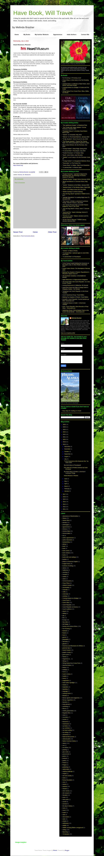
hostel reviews (66, 674)
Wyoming (65, 832)
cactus (64, 568)
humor (64, 678)
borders (64, 559)
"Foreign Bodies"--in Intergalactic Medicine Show (76, 161)
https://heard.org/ (18, 165)
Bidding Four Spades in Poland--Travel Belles (75, 297)
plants (64, 756)
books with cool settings (69, 557)
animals (64, 522)
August (66, 456)
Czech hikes (65, 602)
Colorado (65, 589)
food (63, 635)
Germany (65, 641)
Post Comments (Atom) (27, 236)
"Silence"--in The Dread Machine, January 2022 (75, 137)
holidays (64, 669)
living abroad (66, 704)
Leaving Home (66, 693)
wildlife (64, 825)
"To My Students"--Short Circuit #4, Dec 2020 (75, 139)
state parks (65, 799)
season (64, 784)
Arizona (20, 174)
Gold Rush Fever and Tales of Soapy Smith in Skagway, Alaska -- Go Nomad (75, 288)
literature (64, 702)
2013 (64, 504)
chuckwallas (65, 587)
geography (65, 639)
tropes (64, 812)
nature (64, 743)
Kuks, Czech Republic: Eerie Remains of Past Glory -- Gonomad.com (75, 307)
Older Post (52, 232)
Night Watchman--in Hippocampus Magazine (75, 279)
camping (64, 572)
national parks (66, 739)
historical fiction (66, 665)
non (63, 745)
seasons (64, 786)
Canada (64, 574)
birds (63, 546)
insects (64, 685)
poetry (64, 760)
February (67, 488)
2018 (64, 444)
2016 (64, 496)
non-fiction (65, 747)
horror (64, 671)
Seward (64, 788)
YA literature (65, 834)
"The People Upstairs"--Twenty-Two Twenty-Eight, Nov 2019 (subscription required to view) (75, 142)
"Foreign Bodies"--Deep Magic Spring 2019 (74, 148)
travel (64, 810)
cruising (64, 596)
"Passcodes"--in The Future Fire (71, 163)
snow (63, 797)
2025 (64, 427)
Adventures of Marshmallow (70, 516)
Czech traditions (67, 609)
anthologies (65, 524)
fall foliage (65, 624)
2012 (64, 506)
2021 (64, 437)
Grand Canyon (66, 650)
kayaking (64, 689)
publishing (65, 767)
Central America (66, 581)
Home (17, 34)
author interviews (67, 540)
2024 (64, 429)
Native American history (69, 741)
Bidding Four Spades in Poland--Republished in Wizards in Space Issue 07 (75, 272)
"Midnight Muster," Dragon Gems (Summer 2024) (76, 179)
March (66, 486)
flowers (64, 633)
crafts (64, 591)
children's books (67, 585)
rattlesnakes (65, 769)
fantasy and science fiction (69, 626)
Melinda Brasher (77, 318)
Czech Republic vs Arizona (70, 607)
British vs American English (70, 561)
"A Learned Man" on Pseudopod (71, 256)
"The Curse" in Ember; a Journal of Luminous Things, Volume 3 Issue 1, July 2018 (75, 201)
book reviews (66, 552)
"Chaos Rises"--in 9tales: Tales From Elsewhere (75, 165)
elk (63, 615)
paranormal (65, 754)
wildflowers (65, 823)
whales (64, 821)
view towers (65, 817)
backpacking (65, 542)
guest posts (65, 654)
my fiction (65, 726)
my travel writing (67, 730)
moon (64, 715)
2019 (64, 442)
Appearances (57, 34)
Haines (64, 656)
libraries (64, 695)
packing (64, 749)
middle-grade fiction (67, 710)
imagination (65, 680)
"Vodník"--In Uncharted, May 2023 (72, 134)
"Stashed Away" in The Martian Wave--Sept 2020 (76, 187)
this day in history (67, 806)
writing (64, 829)
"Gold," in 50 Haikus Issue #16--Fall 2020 (74, 189)
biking (64, 544)
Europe (64, 620)
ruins (63, 782)
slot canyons (65, 793)
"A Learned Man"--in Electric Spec (72, 167)
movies (64, 719)
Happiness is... (66, 659)
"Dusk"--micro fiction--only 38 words (72, 155)
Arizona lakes (66, 533)
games (64, 637)
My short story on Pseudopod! (72, 465)
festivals (64, 630)
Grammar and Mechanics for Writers (72, 646)
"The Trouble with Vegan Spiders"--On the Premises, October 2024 (74, 128)
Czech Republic (66, 604)
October (66, 451)
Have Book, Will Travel (43, 13)
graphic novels (66, 652)
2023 (64, 432)
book (63, 548)
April (65, 483)
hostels (64, 676)
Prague (64, 765)
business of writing (67, 566)
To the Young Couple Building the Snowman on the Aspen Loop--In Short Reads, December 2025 (75, 264)
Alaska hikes (66, 520)
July (65, 459)
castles (64, 576)
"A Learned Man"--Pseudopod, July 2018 (73, 150)
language (65, 691)
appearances (66, 527)
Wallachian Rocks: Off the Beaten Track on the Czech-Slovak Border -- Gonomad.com (75, 311)
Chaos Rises (66, 583)
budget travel (66, 563)
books (64, 555)
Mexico (64, 708)
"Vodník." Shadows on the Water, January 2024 (75, 185)
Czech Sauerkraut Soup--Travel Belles (73, 295)
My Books (26, 34)
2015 (64, 499)
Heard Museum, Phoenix (71, 475)
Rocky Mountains (67, 780)
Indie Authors (71, 34)
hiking (64, 661)
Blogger (67, 850)
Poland (64, 762)
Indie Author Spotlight (68, 682)
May (65, 481)
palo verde (65, 752)
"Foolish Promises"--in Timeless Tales (73, 153)
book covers (65, 550)
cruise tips (65, 594)
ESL (63, 617)
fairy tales (65, 622)
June (66, 478)
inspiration (65, 687)
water (64, 819)
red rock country (67, 775)
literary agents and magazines (70, 698)
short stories (65, 791)
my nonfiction (66, 728)
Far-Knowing (66, 628)
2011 (64, 509)
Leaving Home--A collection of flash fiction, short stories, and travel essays (76, 84)
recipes (64, 773)
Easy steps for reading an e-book (71, 410)
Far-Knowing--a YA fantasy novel (71, 78)
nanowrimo (65, 734)
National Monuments (68, 736)
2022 (64, 434)
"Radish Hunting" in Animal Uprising (72, 191)
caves (64, 578)
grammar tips (66, 648)
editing (64, 613)
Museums (27, 174)
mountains (65, 717)
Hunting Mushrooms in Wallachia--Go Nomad (75, 285)
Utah (63, 814)
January (66, 491)
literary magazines (67, 700)
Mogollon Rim (66, 713)
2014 (64, 501)
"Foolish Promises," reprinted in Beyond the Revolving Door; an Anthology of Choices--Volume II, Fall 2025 (74, 175)
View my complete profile (68, 333)
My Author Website (42, 34)
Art (23, 174)
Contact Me (85, 34)
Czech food (65, 600)
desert (64, 611)
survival (64, 803)
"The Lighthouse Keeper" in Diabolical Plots (74, 125)
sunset (64, 801)
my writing (65, 732)
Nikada (55, 850)
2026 (64, 424)
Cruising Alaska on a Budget (70, 598)
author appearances (68, 537)
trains (64, 808)
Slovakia (64, 795)
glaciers (64, 643)
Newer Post (17, 232)
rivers (64, 778)
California (65, 570)
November (67, 449)
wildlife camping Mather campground (72, 827)
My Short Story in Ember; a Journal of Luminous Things (74, 472)
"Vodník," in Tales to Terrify (69, 250)
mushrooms (65, 723)
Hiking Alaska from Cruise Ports (71, 663)
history (64, 667)
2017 (64, 494)
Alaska (64, 518)
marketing (65, 706)
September (67, 454)
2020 (64, 439)
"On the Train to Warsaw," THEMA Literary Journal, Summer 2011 (74, 220)
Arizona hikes (66, 531)
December (67, 446)
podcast (64, 758)
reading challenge (67, 771)
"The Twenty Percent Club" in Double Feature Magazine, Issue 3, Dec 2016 (75, 205)
